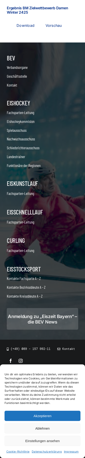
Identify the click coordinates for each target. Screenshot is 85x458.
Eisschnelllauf (25, 212)
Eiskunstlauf (22, 183)
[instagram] (20, 361)
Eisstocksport (24, 269)
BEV (11, 58)
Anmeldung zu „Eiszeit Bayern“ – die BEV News (42, 319)
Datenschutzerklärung (47, 451)
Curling (16, 240)
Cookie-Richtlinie (17, 451)
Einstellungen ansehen (42, 441)
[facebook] (11, 361)
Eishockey (18, 103)
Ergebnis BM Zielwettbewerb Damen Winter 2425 (37, 10)
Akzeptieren (42, 416)
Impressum (71, 451)
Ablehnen (42, 429)
